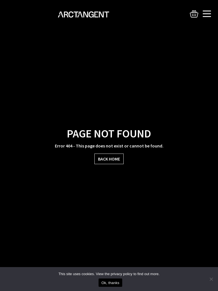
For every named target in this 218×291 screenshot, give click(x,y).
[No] (211, 279)
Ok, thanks (110, 283)
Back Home (109, 159)
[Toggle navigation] (208, 14)
